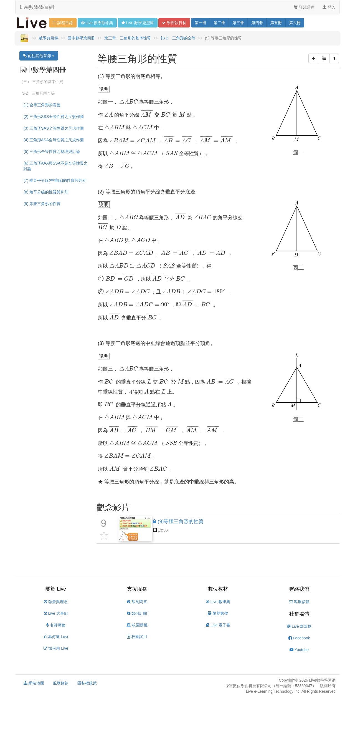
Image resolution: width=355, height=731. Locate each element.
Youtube (299, 649)
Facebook (299, 638)
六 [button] (295, 23)
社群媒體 (299, 614)
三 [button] (238, 23)
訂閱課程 (304, 7)
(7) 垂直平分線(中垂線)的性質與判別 (55, 180)
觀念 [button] (97, 23)
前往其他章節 (38, 56)
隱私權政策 (87, 683)
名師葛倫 (55, 625)
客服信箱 (299, 601)
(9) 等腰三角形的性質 (42, 203)
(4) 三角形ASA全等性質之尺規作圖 (54, 140)
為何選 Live (56, 636)
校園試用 (137, 636)
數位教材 (218, 589)
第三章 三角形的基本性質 (127, 38)
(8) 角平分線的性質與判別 (46, 192)
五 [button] (276, 23)
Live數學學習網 (37, 7)
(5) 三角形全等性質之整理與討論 (52, 151)
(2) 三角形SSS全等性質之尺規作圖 (54, 116)
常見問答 (137, 601)
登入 (329, 7)
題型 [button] (137, 23)
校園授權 (137, 625)
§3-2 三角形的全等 (178, 38)
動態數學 (218, 613)
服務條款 (61, 683)
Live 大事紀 (56, 613)
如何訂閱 (137, 613)
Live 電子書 (218, 625)
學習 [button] (174, 23)
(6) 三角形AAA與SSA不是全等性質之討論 (56, 166)
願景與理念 (56, 601)
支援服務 (137, 589)
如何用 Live (56, 648)
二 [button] (219, 23)
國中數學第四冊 (81, 38)
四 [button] (257, 23)
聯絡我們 (299, 589)
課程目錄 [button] (63, 23)
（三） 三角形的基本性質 (41, 81)
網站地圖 (34, 683)
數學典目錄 (48, 38)
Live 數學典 (218, 601)
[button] (313, 58)
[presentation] (128, 101)
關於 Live (55, 589)
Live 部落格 (299, 626)
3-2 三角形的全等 (38, 93)
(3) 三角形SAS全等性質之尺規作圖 (54, 128)
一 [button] (200, 23)
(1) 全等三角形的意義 (42, 105)
